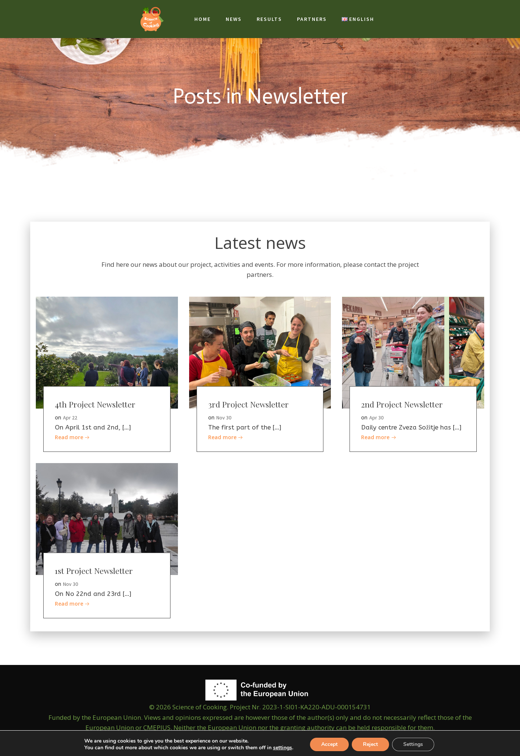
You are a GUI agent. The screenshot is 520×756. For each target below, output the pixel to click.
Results (269, 19)
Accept (329, 744)
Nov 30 (223, 417)
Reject (370, 744)
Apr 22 (70, 417)
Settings (413, 744)
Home (202, 19)
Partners (312, 19)
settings (282, 747)
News (234, 19)
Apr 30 (376, 417)
